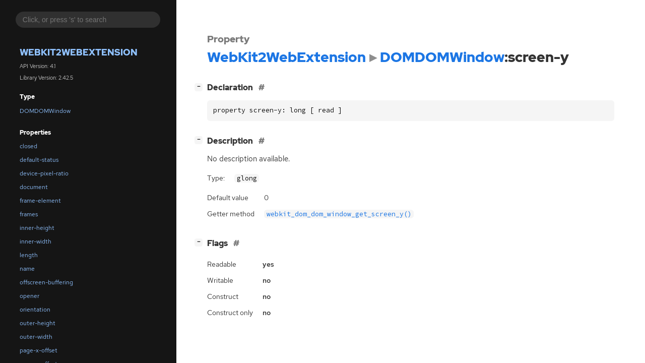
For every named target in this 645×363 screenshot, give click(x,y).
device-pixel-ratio (44, 173)
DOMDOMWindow (45, 111)
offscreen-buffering (46, 282)
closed (28, 146)
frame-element (40, 201)
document (34, 187)
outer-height (37, 323)
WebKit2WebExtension (79, 52)
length (29, 255)
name (27, 269)
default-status (39, 160)
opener (29, 296)
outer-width (36, 337)
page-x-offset (38, 350)
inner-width (35, 241)
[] (201, 86)
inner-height (37, 228)
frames (29, 214)
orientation (35, 310)
